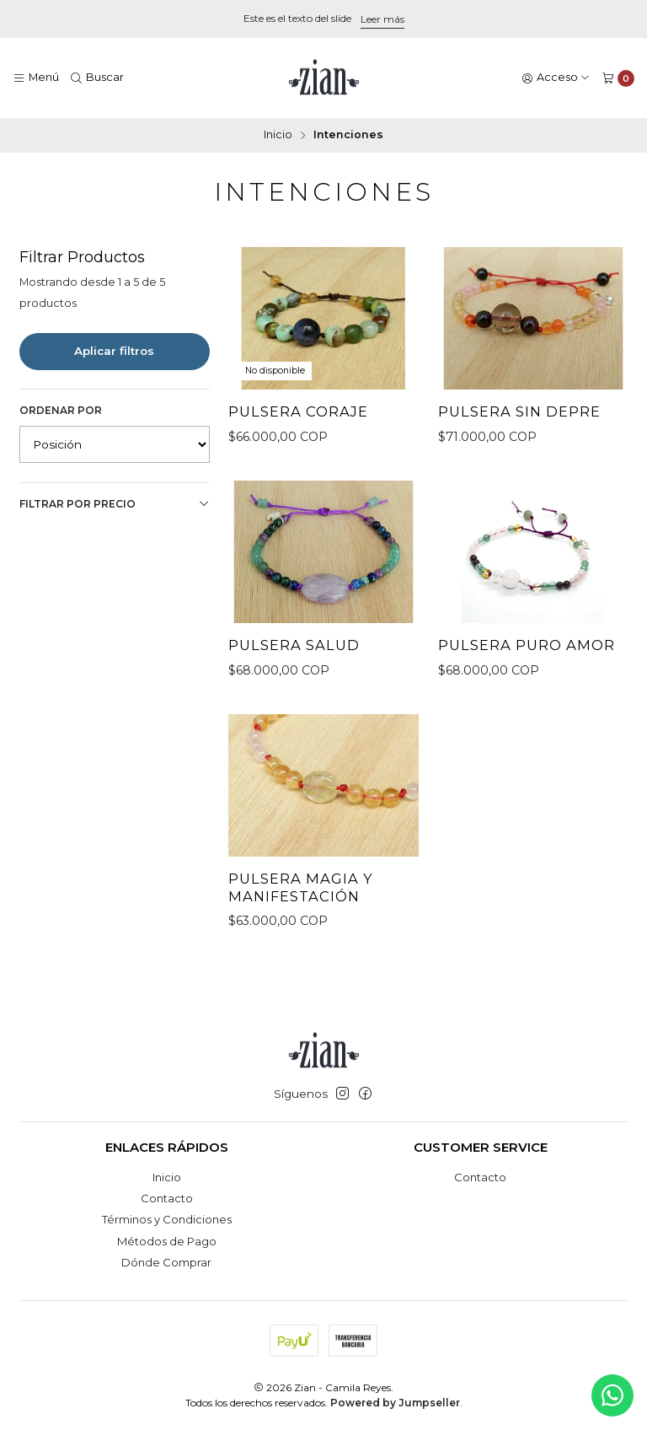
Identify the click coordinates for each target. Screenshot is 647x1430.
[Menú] (35, 78)
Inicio (278, 135)
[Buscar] (97, 78)
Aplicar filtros (114, 351)
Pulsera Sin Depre (519, 411)
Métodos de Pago (167, 1241)
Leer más (382, 19)
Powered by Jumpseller (395, 1402)
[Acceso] (556, 78)
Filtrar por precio (114, 504)
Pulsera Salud (294, 645)
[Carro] (618, 78)
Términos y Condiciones (167, 1219)
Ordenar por (60, 410)
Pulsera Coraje (298, 411)
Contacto (167, 1198)
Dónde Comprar (166, 1262)
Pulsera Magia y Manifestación (300, 898)
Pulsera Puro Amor (526, 645)
